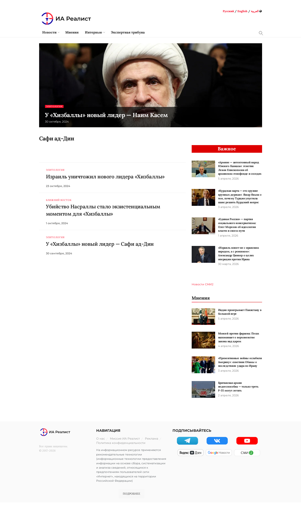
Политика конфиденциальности (120, 443)
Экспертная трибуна (128, 32)
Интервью (93, 32)
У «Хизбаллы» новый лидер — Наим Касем (106, 115)
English (242, 11)
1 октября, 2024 (57, 223)
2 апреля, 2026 (228, 395)
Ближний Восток (59, 200)
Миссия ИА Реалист (125, 438)
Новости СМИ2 (202, 284)
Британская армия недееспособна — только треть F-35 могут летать (238, 386)
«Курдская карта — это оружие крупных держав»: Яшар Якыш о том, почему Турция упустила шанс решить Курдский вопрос (239, 196)
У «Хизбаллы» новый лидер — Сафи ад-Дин (100, 244)
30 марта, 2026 (228, 264)
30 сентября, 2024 (59, 253)
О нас (100, 438)
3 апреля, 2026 (228, 207)
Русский (228, 11)
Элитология (55, 106)
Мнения (72, 32)
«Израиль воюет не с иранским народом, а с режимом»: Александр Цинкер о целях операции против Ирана (238, 253)
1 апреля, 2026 (228, 235)
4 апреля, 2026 (228, 346)
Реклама (151, 438)
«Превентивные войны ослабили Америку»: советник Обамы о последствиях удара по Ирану (240, 362)
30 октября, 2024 (57, 121)
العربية (255, 11)
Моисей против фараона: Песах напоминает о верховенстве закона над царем (238, 337)
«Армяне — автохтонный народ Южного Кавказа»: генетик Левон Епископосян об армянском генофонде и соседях (239, 168)
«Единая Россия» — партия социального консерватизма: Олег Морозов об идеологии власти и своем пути (237, 224)
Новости (49, 32)
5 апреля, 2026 (228, 178)
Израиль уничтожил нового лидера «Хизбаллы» (105, 176)
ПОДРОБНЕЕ (131, 493)
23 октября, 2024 (58, 186)
